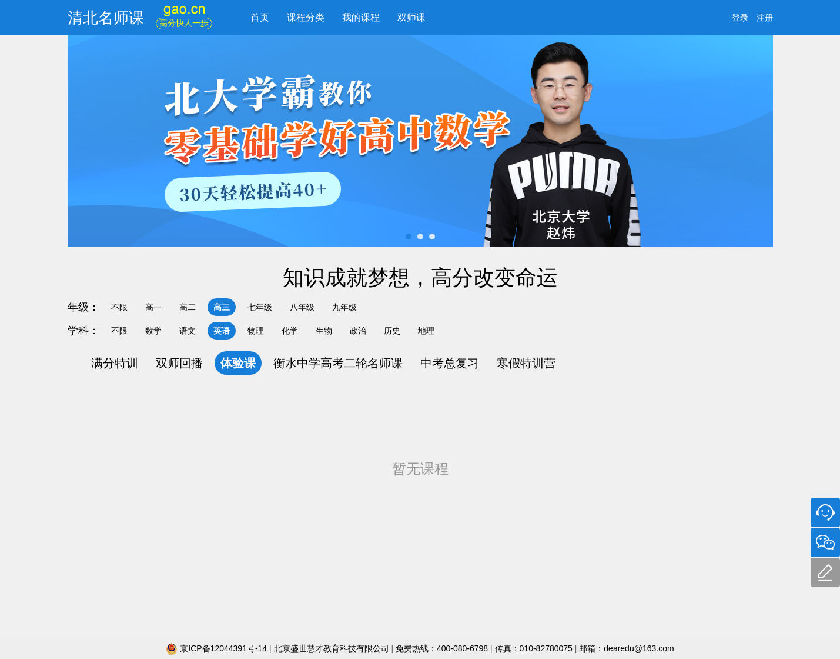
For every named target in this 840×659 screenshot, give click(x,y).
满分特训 (114, 363)
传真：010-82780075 (534, 648)
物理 (255, 330)
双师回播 (179, 363)
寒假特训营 (526, 363)
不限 (119, 307)
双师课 (411, 17)
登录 (740, 17)
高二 (187, 307)
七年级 (259, 307)
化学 (290, 330)
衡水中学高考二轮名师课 (338, 363)
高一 (153, 307)
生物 (324, 330)
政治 (358, 330)
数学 (153, 330)
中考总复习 (449, 363)
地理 (426, 330)
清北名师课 (106, 17)
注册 (765, 17)
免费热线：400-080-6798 (443, 648)
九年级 (344, 307)
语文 (187, 330)
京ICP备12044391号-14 (217, 648)
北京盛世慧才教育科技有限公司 (332, 648)
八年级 (302, 307)
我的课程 (361, 17)
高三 (221, 307)
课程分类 (305, 17)
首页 (259, 17)
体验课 (238, 363)
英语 (221, 330)
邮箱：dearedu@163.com (626, 648)
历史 (392, 330)
